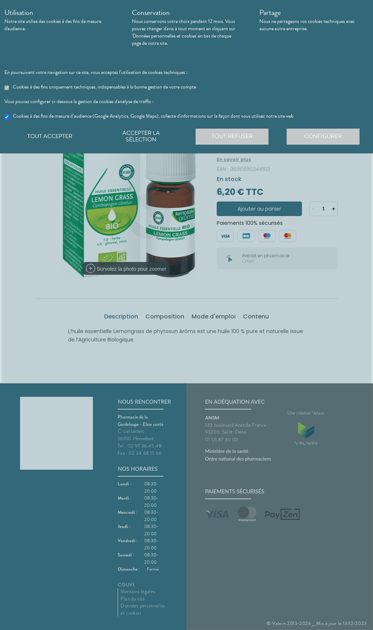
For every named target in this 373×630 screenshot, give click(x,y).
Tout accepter (49, 136)
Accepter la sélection (141, 136)
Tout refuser (232, 136)
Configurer (323, 136)
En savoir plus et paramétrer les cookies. (43, 58)
